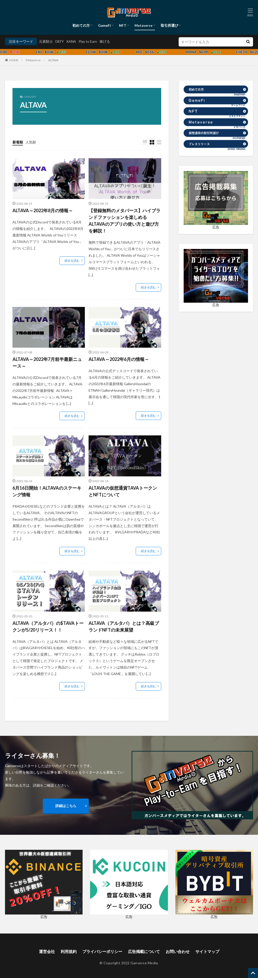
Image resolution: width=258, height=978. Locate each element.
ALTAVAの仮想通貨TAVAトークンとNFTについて (123, 491)
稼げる (105, 41)
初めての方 (81, 25)
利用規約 (69, 951)
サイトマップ (207, 951)
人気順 (30, 142)
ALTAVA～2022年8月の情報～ (42, 210)
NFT (122, 25)
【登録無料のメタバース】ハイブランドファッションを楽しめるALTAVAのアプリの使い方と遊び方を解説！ (124, 220)
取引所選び (169, 25)
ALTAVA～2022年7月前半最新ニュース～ (47, 362)
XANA (71, 41)
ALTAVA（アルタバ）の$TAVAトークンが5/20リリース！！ (48, 626)
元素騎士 (46, 41)
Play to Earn (88, 41)
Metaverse (143, 25)
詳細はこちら (65, 806)
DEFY (59, 41)
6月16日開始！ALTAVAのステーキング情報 (46, 491)
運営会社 (47, 951)
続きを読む (72, 260)
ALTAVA (53, 60)
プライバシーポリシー (102, 951)
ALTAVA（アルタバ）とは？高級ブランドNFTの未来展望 (124, 626)
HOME (13, 60)
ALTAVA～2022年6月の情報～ (119, 359)
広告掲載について (144, 951)
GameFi (104, 25)
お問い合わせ (178, 951)
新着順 (17, 142)
